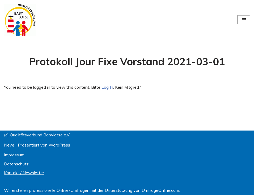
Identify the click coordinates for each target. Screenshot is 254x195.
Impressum (14, 155)
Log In (107, 87)
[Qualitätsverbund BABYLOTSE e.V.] (20, 20)
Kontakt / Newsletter (24, 173)
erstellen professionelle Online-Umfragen (51, 190)
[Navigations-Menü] (244, 19)
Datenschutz (16, 163)
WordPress (59, 145)
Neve (9, 145)
